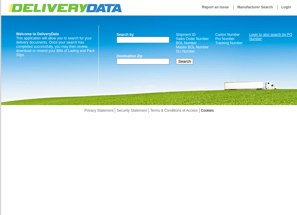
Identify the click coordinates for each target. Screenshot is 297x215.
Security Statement (132, 110)
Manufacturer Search (255, 7)
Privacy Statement (98, 110)
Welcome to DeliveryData (37, 34)
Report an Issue (215, 7)
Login (286, 7)
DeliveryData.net (64, 8)
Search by (125, 35)
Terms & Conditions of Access (174, 110)
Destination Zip (130, 56)
